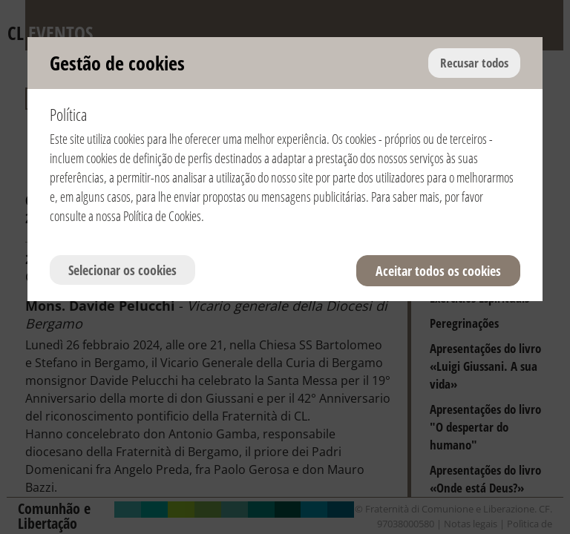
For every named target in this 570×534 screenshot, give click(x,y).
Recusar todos (474, 62)
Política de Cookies (162, 216)
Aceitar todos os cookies (438, 271)
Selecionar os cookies (122, 270)
